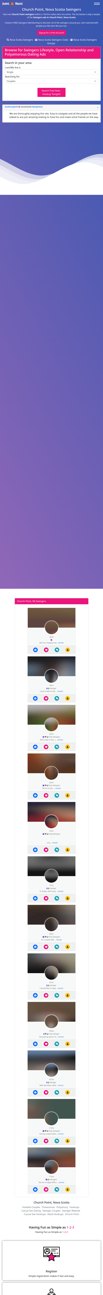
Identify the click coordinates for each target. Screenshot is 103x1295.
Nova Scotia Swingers (20, 39)
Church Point (72, 1214)
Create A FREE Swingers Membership (22, 22)
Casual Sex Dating (31, 1210)
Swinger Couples (51, 1210)
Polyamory (62, 1207)
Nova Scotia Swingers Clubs (51, 39)
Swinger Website (71, 1210)
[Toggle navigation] (97, 3)
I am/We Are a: (13, 67)
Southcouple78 (11, 107)
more (61, 643)
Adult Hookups (55, 1214)
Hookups (74, 1207)
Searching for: (12, 76)
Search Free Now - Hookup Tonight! (51, 92)
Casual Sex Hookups (35, 1214)
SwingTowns (37, 107)
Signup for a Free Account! (51, 32)
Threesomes (48, 1207)
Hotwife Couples (31, 1207)
